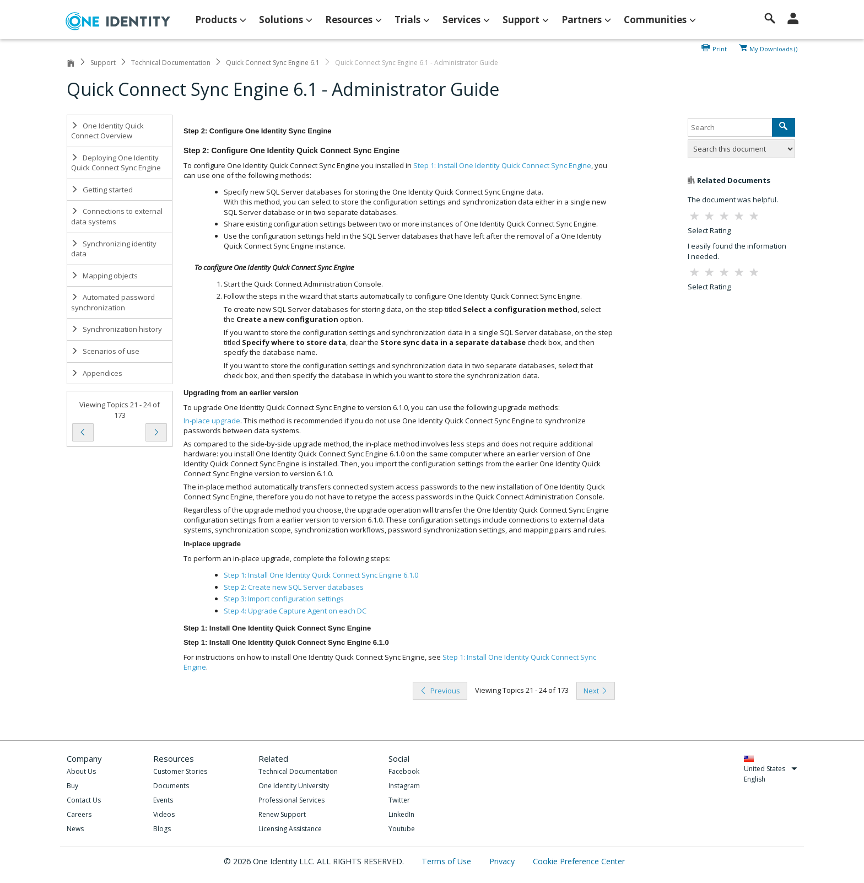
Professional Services (291, 800)
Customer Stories (180, 771)
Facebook (403, 771)
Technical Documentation (170, 62)
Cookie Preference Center (579, 861)
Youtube (401, 828)
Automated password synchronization (113, 302)
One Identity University (293, 785)
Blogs (162, 828)
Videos (164, 814)
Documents (171, 785)
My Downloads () (773, 48)
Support (103, 62)
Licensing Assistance (290, 828)
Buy (72, 785)
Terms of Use (447, 861)
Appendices (96, 373)
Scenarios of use (105, 351)
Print (719, 48)
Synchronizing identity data (113, 249)
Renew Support (282, 814)
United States (770, 768)
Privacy (503, 861)
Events (163, 800)
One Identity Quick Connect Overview (107, 131)
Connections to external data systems (117, 216)
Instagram (404, 785)
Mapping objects (104, 276)
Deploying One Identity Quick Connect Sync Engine (116, 163)
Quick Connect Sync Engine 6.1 (273, 62)
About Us (81, 771)
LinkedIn (401, 814)
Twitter (399, 800)
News (75, 828)
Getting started (102, 190)
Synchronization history (116, 329)
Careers (79, 814)
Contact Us (84, 800)
